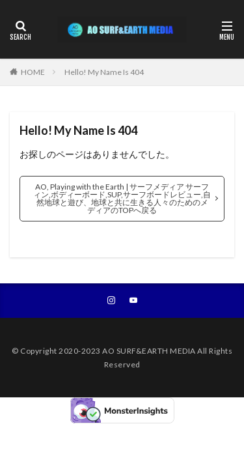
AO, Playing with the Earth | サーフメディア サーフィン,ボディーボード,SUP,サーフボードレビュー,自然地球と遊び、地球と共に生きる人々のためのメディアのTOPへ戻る (122, 198)
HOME (33, 72)
